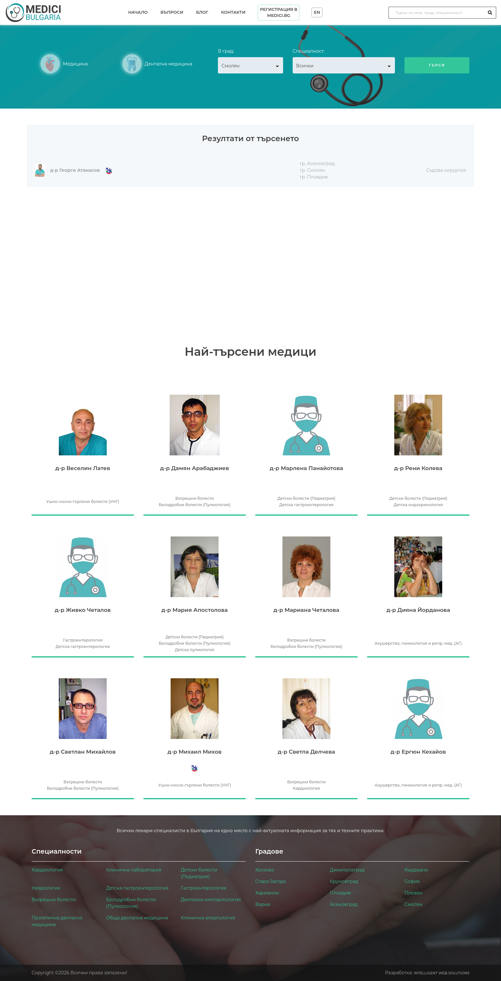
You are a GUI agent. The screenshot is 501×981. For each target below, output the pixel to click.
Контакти (233, 12)
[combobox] (250, 65)
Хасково (264, 870)
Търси (436, 65)
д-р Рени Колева (418, 468)
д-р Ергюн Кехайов (418, 752)
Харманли (267, 893)
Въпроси (171, 12)
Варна (262, 904)
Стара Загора (270, 881)
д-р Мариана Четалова (306, 610)
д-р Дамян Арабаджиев (194, 468)
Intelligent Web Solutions (441, 973)
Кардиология (47, 870)
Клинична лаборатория (133, 870)
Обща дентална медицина (137, 918)
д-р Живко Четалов (83, 610)
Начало (138, 12)
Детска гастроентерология (137, 888)
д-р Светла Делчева (306, 752)
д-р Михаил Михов (194, 752)
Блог (202, 12)
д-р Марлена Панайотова (306, 468)
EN (317, 12)
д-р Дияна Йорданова (418, 610)
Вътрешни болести (54, 899)
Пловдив (340, 893)
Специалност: (309, 51)
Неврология (46, 888)
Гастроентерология (204, 888)
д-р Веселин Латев (82, 468)
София (412, 881)
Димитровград (347, 870)
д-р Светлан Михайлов (83, 752)
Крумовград (344, 881)
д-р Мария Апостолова (194, 610)
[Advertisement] (250, 234)
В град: (226, 51)
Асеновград (344, 904)
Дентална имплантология (211, 899)
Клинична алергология (208, 918)
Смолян (414, 904)
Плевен (413, 893)
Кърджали (416, 870)
